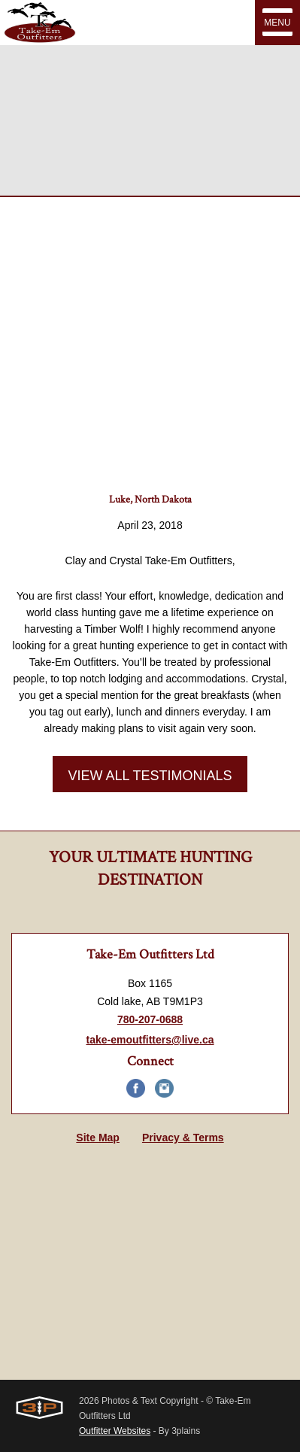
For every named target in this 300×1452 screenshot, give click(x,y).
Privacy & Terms (183, 1138)
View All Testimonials (150, 775)
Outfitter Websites (114, 1431)
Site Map (98, 1138)
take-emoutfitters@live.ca (150, 1040)
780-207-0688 (150, 1019)
